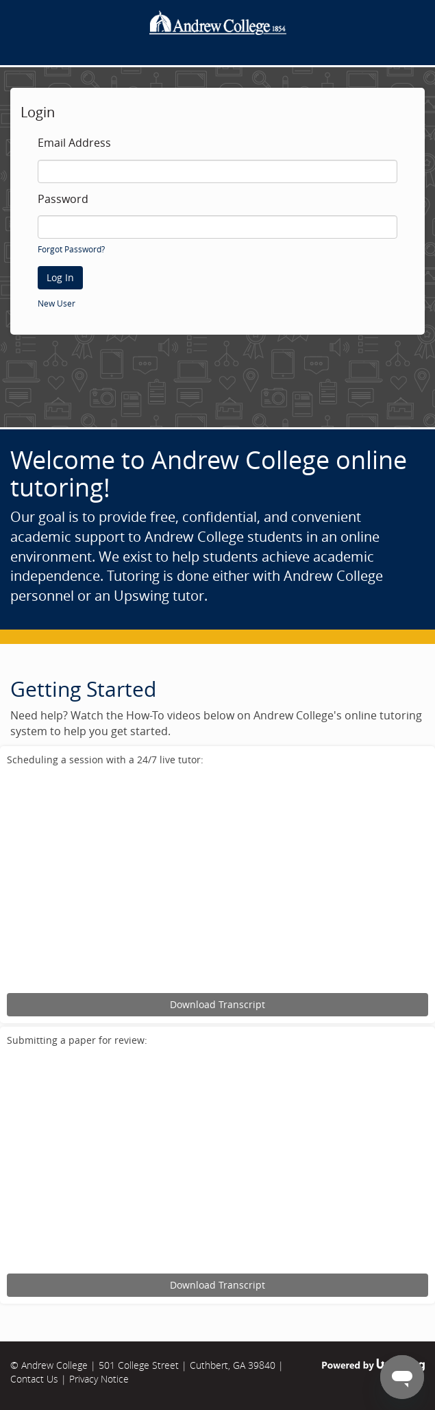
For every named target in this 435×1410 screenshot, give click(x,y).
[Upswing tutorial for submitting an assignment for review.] (217, 1162)
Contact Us (34, 1378)
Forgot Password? (71, 248)
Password (63, 199)
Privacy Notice (99, 1378)
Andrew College (54, 1365)
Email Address (74, 143)
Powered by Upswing (373, 1365)
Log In (60, 277)
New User (56, 303)
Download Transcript (217, 1004)
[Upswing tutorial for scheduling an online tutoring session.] (217, 882)
